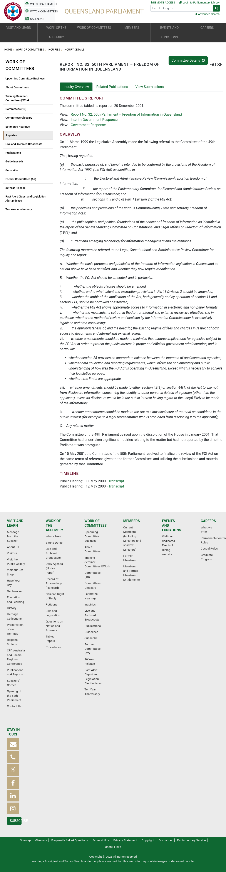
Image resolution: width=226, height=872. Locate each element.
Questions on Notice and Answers (54, 626)
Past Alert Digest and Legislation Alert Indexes (25, 198)
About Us (13, 547)
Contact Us (14, 706)
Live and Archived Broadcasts (23, 144)
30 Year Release (15, 187)
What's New (53, 536)
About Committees (17, 87)
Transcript (116, 481)
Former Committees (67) (20, 179)
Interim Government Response (94, 120)
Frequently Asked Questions (69, 840)
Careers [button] (207, 28)
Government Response (88, 125)
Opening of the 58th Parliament (14, 695)
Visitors (12, 553)
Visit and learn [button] (18, 28)
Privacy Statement (125, 840)
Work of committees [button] (94, 28)
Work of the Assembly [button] (56, 32)
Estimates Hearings (17, 126)
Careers (208, 521)
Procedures (53, 647)
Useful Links (113, 846)
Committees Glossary (18, 117)
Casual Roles (209, 548)
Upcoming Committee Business (25, 78)
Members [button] (131, 28)
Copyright (148, 840)
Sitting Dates (54, 542)
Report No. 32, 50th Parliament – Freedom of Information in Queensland (126, 114)
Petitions (51, 604)
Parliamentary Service (191, 840)
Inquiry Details (74, 49)
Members (131, 521)
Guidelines (91, 632)
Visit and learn (15, 523)
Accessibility (100, 840)
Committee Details (188, 60)
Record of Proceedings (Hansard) (54, 583)
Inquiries (54, 49)
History (11, 608)
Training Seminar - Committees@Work (17, 98)
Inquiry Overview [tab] (76, 87)
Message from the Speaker (13, 536)
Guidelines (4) (14, 161)
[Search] (181, 8)
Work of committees (30, 49)
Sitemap (25, 840)
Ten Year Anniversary (18, 209)
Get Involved (15, 591)
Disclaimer (166, 840)
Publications (13, 152)
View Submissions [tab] (149, 87)
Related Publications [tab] (112, 87)
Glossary (41, 840)
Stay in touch (13, 732)
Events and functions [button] (169, 32)
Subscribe (11, 170)
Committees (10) (16, 109)
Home (8, 49)
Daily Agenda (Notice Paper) (54, 568)
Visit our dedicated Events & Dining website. (168, 545)
